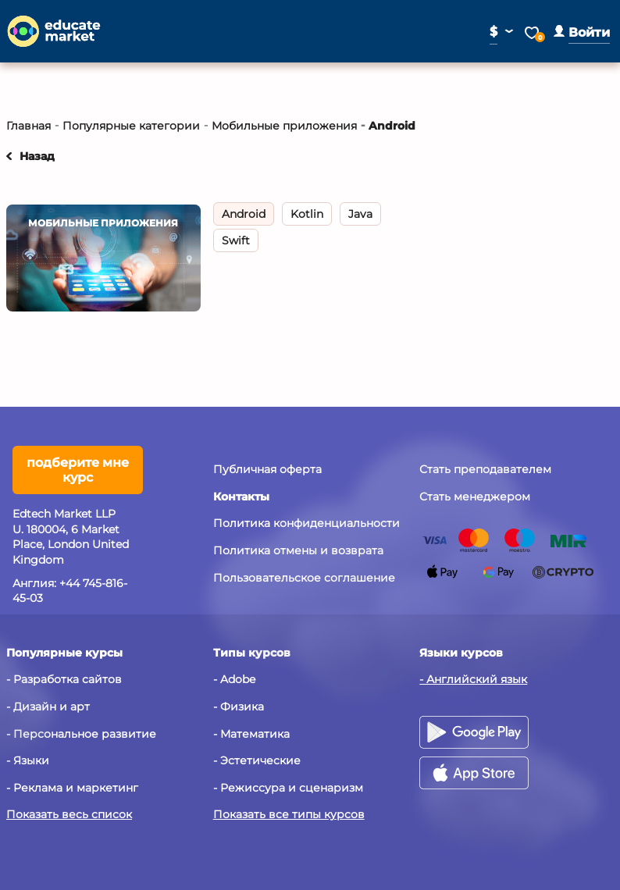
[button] (582, 32)
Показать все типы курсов (289, 814)
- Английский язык (473, 679)
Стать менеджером (474, 497)
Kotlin (306, 214)
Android (243, 214)
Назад (37, 156)
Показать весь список (69, 814)
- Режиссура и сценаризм (288, 788)
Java (360, 214)
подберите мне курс (78, 470)
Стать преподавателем (485, 469)
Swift (236, 240)
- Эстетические (257, 760)
